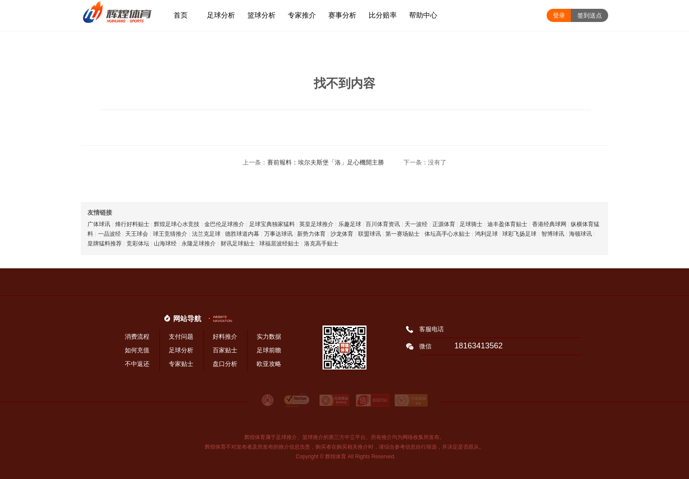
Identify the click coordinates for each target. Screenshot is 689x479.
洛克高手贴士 (321, 243)
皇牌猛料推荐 (104, 243)
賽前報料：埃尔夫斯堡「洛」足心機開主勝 (325, 162)
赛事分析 (342, 15)
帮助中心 (423, 15)
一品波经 (109, 233)
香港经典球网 (549, 224)
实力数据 (269, 336)
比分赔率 (383, 15)
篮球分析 (261, 15)
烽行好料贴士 (132, 224)
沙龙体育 (341, 233)
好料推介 (225, 336)
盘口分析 (225, 363)
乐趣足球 (349, 224)
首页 (181, 15)
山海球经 (165, 243)
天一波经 (416, 224)
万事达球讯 (278, 233)
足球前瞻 (269, 350)
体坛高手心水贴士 (447, 233)
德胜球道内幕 (242, 233)
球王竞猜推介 (170, 233)
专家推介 (302, 15)
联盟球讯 (369, 233)
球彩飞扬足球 (519, 233)
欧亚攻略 (269, 363)
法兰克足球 (206, 233)
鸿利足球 (486, 233)
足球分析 (221, 15)
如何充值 (137, 350)
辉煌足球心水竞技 (176, 224)
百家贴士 (225, 350)
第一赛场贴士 (402, 233)
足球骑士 (471, 224)
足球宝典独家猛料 (272, 224)
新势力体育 (311, 233)
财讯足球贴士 (238, 243)
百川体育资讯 (383, 224)
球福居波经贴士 (279, 243)
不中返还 (137, 363)
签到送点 (589, 15)
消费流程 (137, 336)
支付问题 (181, 336)
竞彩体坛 (138, 243)
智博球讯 (552, 233)
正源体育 (443, 224)
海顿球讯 (580, 233)
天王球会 (136, 233)
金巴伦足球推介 (224, 224)
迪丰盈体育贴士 (507, 224)
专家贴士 (181, 363)
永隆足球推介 (198, 243)
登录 (559, 15)
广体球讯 (98, 224)
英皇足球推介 (316, 224)
